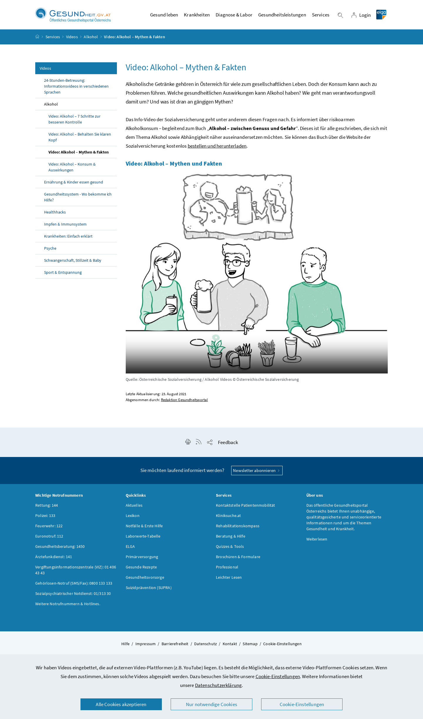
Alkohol (91, 39)
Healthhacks (55, 214)
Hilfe (125, 646)
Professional (227, 569)
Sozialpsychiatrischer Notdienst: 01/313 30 (73, 596)
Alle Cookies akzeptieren (121, 704)
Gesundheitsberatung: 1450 (60, 549)
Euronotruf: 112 (49, 538)
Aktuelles (134, 508)
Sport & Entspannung (63, 275)
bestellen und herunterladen (217, 148)
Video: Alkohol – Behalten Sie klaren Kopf (79, 139)
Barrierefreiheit (175, 646)
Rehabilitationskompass (237, 528)
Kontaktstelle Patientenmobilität (245, 508)
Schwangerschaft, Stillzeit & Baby (72, 263)
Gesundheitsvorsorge (145, 580)
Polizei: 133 (45, 518)
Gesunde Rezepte (141, 569)
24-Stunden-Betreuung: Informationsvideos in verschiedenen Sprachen (76, 88)
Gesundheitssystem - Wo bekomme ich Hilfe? (78, 199)
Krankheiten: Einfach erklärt (68, 238)
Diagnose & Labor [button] (234, 16)
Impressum (145, 646)
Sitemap (250, 646)
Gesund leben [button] (164, 16)
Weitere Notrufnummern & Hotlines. (67, 606)
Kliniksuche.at (228, 518)
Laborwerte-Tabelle (143, 538)
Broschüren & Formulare (238, 559)
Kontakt (230, 646)
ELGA (130, 549)
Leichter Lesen (229, 580)
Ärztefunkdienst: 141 (53, 559)
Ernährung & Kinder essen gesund (74, 184)
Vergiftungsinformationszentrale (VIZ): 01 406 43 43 (75, 572)
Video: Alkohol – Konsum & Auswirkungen (72, 169)
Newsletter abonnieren (257, 473)
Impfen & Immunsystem (65, 226)
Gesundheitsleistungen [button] (282, 16)
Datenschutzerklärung (218, 685)
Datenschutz (205, 646)
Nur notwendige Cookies (211, 704)
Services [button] (320, 16)
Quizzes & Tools (230, 549)
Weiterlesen (317, 541)
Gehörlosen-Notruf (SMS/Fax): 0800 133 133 (73, 585)
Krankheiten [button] (197, 16)
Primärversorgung (142, 559)
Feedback (228, 445)
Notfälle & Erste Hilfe (144, 528)
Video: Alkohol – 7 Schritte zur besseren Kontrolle (74, 121)
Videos (72, 39)
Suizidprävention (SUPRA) (149, 590)
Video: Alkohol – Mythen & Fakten (78, 154)
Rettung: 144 (46, 508)
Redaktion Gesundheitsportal (184, 402)
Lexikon (133, 518)
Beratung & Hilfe (230, 538)
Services (53, 39)
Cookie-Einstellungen (278, 676)
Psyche (50, 250)
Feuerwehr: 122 (49, 528)
